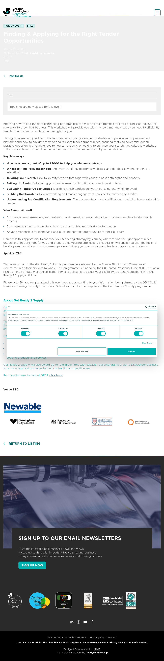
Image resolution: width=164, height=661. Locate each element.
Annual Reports (70, 642)
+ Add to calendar (42, 53)
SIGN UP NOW (32, 565)
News (103, 642)
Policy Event (14, 25)
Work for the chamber (45, 642)
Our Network (89, 642)
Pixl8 (97, 649)
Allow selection (82, 351)
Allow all (131, 351)
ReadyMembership (97, 652)
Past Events (16, 76)
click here (56, 375)
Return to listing (24, 443)
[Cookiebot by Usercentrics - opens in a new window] (141, 307)
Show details (147, 343)
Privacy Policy (117, 642)
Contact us (23, 642)
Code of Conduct (137, 642)
